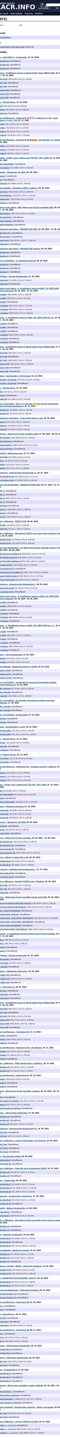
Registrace (29, 13)
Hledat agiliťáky (16, 13)
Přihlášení (39, 13)
